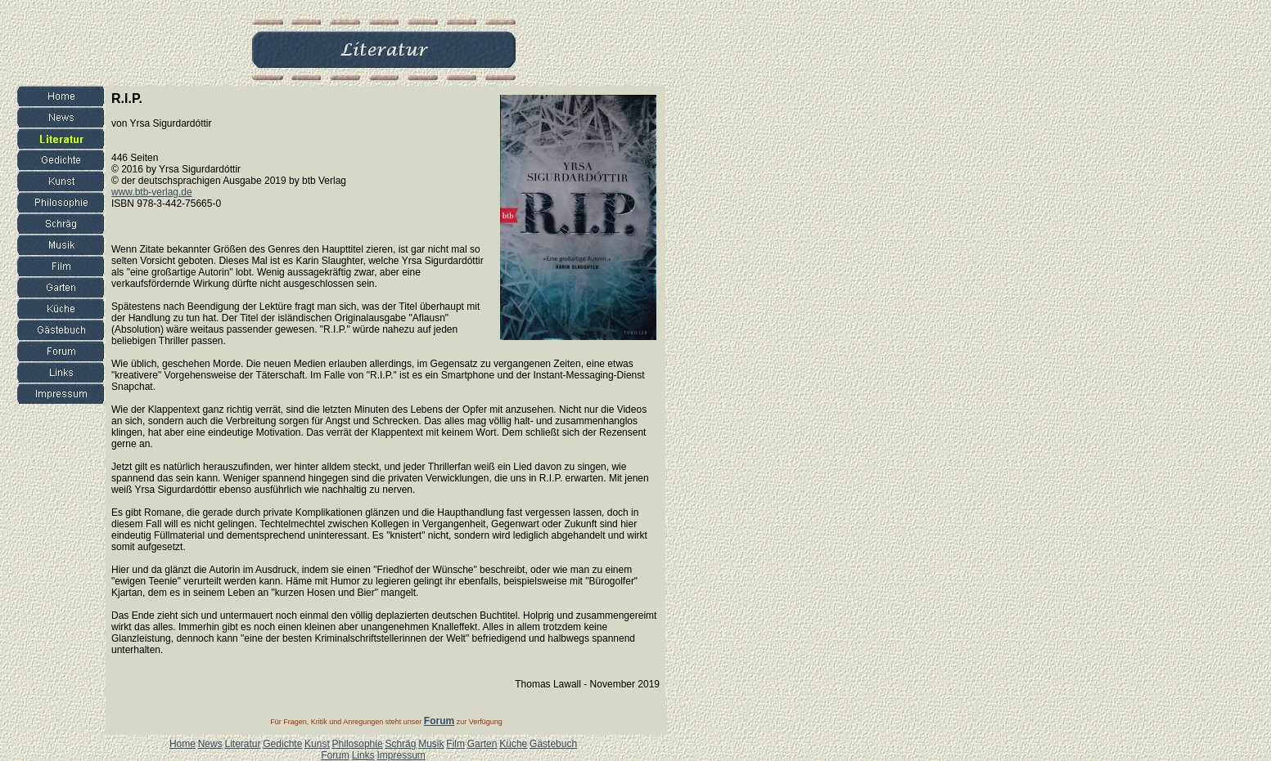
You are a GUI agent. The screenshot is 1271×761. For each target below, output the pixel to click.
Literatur (242, 744)
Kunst (317, 744)
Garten (482, 744)
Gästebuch (553, 744)
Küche (513, 744)
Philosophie (357, 744)
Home (182, 744)
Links (363, 755)
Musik (431, 744)
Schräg (400, 744)
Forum (335, 755)
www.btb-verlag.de (151, 192)
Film (455, 744)
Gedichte (282, 744)
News (210, 744)
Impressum (400, 755)
